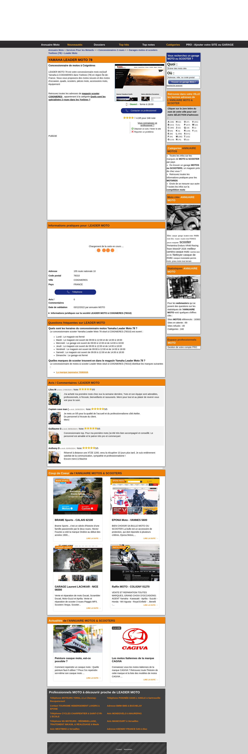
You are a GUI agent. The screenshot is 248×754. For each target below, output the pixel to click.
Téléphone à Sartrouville (133, 698)
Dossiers (99, 44)
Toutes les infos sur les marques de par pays (183, 158)
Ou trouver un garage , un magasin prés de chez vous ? (183, 168)
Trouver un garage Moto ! (183, 82)
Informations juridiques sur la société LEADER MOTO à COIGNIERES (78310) (91, 313)
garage (180, 236)
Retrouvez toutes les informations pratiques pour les (182, 177)
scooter (185, 242)
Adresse (52, 271)
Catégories (173, 44)
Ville (50, 280)
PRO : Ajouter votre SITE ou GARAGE (198, 44)
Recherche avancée (174, 85)
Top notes (148, 44)
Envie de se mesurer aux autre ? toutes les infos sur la (183, 186)
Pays (51, 284)
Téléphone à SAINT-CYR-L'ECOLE (76, 715)
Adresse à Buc (127, 729)
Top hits (124, 44)
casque (174, 236)
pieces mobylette (173, 243)
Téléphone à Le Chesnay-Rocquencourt (73, 699)
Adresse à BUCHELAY (124, 706)
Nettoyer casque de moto (181, 256)
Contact (119, 749)
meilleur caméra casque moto (181, 250)
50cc (169, 235)
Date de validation (57, 307)
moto (196, 235)
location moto (188, 236)
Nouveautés (74, 44)
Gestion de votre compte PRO (182, 347)
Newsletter (128, 749)
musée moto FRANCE (188, 239)
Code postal (54, 275)
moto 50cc (170, 239)
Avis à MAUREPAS (124, 713)
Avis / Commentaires (56, 301)
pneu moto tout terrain (182, 261)
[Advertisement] (170, 23)
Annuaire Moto (50, 44)
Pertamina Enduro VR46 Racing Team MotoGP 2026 (182, 247)
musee (177, 239)
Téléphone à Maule (74, 722)
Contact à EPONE (75, 707)
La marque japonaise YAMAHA (72, 372)
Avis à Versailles (122, 721)
